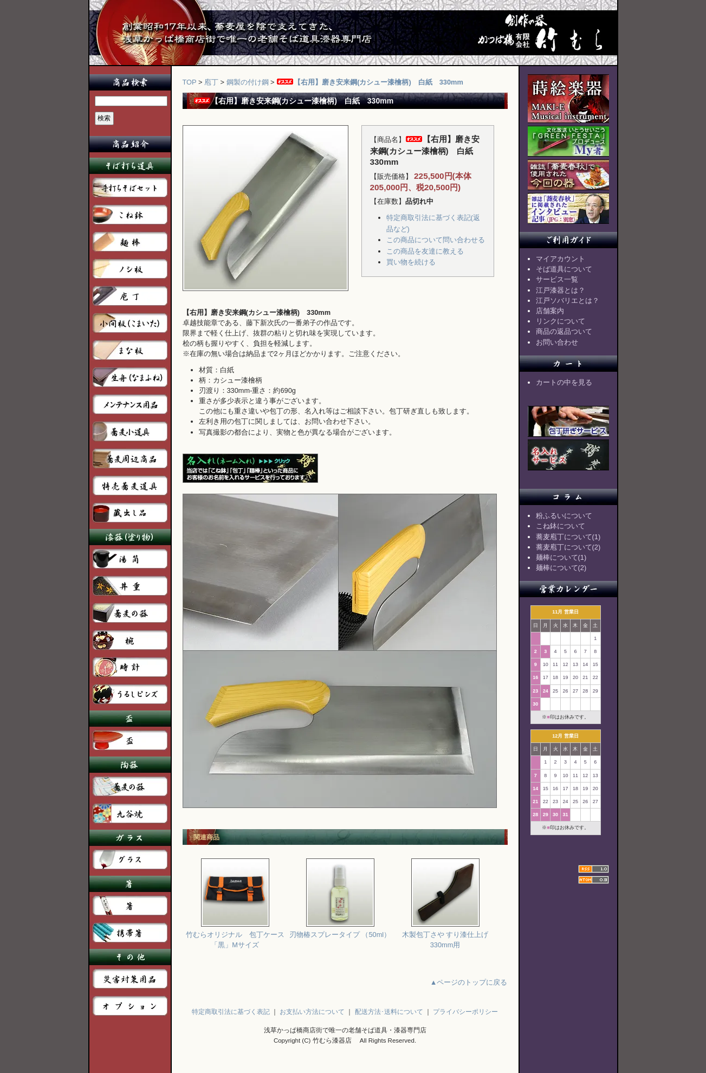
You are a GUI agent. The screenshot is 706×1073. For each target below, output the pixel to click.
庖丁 (211, 82)
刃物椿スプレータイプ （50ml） (340, 931)
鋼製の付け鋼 (247, 82)
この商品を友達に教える (425, 251)
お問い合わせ (557, 342)
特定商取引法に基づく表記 (231, 1012)
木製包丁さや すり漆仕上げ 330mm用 (445, 936)
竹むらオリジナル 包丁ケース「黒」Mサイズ (235, 936)
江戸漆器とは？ (560, 290)
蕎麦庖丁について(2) (568, 547)
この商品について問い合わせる (435, 240)
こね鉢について (560, 526)
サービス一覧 (557, 279)
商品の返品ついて (564, 331)
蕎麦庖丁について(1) (568, 537)
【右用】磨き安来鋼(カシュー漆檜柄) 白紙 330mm (369, 82)
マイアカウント (560, 259)
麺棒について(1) (561, 557)
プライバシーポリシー (465, 1012)
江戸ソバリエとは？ (567, 300)
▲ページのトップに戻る (469, 982)
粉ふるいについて (564, 516)
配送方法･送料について (389, 1012)
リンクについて (560, 321)
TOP (190, 82)
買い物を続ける (411, 262)
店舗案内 (550, 311)
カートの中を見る (564, 382)
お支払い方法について (312, 1012)
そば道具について (564, 269)
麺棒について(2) (561, 568)
